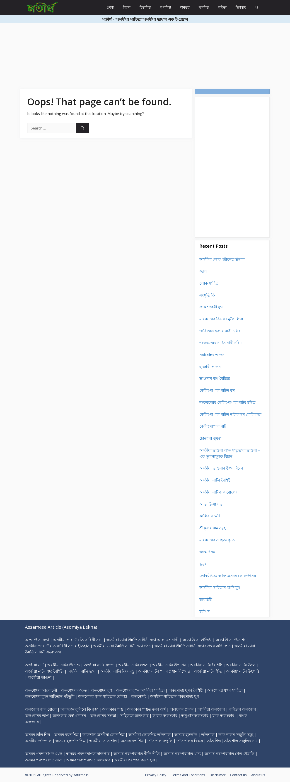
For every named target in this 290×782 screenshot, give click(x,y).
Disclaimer (218, 774)
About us (258, 774)
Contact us (238, 774)
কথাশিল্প (165, 7)
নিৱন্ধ (126, 7)
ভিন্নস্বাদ (241, 7)
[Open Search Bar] (256, 7)
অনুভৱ (185, 7)
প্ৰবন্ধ (110, 7)
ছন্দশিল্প (204, 7)
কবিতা (222, 7)
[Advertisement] (136, 54)
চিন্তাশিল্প (145, 7)
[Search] (82, 128)
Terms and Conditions (188, 774)
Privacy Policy (155, 774)
